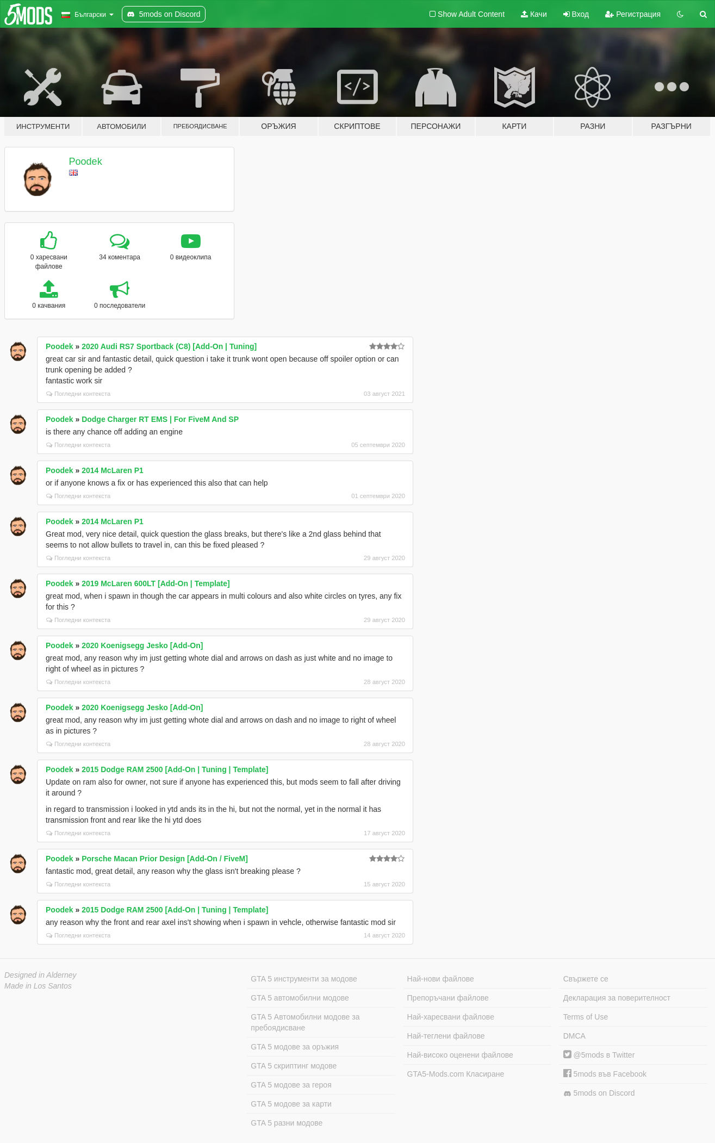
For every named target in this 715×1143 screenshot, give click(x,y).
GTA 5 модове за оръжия (295, 1046)
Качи (534, 14)
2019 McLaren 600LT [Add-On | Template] (156, 583)
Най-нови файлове (440, 978)
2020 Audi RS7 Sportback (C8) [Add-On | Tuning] (169, 346)
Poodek (85, 161)
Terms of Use (585, 1016)
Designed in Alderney (40, 975)
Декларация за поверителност (616, 997)
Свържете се (585, 978)
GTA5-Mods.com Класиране (456, 1074)
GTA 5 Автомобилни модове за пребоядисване (305, 1022)
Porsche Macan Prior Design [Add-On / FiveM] (165, 858)
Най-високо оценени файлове (460, 1055)
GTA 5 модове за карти (291, 1103)
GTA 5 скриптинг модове (294, 1065)
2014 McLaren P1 (113, 470)
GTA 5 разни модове (286, 1123)
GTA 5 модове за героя (291, 1084)
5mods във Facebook (604, 1074)
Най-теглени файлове (446, 1036)
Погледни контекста (78, 393)
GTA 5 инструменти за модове (304, 978)
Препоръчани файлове (448, 997)
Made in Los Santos (38, 986)
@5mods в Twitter (599, 1055)
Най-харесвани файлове (450, 1016)
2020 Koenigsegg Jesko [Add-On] (142, 645)
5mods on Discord (599, 1093)
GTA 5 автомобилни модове (300, 997)
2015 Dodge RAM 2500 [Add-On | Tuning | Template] (175, 769)
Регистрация (633, 14)
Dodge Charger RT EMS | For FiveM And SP (160, 419)
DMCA (574, 1036)
